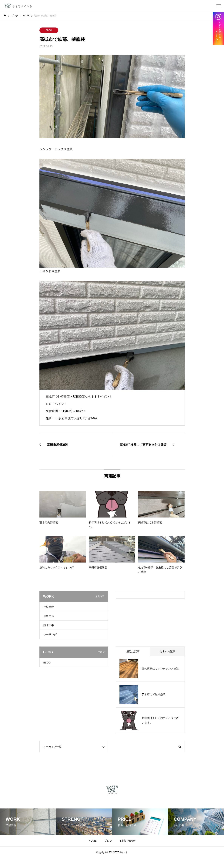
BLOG (49, 30)
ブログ (108, 840)
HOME (93, 840)
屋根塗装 (48, 616)
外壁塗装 (48, 606)
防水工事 (48, 625)
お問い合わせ (127, 840)
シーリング (50, 634)
